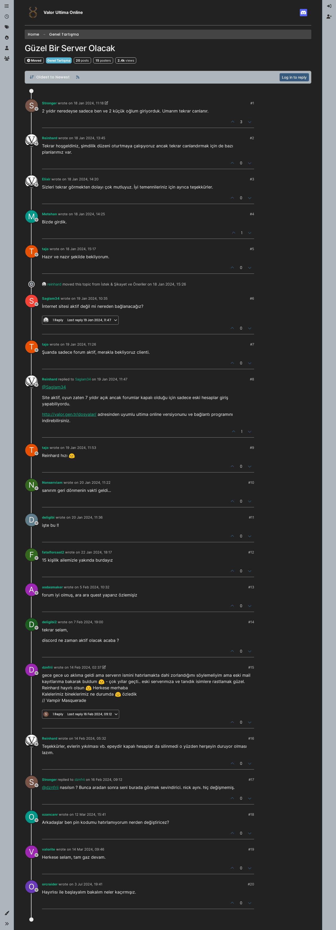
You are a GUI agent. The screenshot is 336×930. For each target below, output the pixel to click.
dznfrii (47, 667)
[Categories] (7, 6)
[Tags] (7, 27)
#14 (251, 622)
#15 (251, 667)
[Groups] (7, 59)
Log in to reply (294, 77)
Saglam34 (51, 298)
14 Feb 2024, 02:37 (85, 667)
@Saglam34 (54, 387)
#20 (251, 884)
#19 (251, 849)
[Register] (329, 17)
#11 (251, 517)
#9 (252, 447)
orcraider (49, 884)
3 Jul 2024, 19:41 (88, 884)
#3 (252, 179)
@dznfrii (50, 787)
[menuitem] (329, 6)
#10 (251, 482)
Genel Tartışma (58, 60)
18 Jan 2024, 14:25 (89, 214)
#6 (252, 298)
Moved (34, 60)
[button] (7, 913)
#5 (252, 249)
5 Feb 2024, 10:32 (94, 587)
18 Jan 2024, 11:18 (89, 103)
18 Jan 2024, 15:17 (81, 249)
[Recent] (7, 17)
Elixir (46, 179)
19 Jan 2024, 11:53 (81, 447)
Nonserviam (52, 482)
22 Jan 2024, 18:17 (96, 552)
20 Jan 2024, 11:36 (87, 517)
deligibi (48, 517)
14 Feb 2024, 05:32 (90, 738)
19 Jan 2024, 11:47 (112, 379)
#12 (251, 552)
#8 (252, 379)
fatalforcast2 (53, 552)
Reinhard (49, 138)
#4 (252, 214)
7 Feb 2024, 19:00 (88, 622)
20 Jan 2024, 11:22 (95, 482)
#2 (252, 138)
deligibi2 (49, 622)
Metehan (49, 214)
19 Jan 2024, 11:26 (81, 344)
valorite (48, 849)
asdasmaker (52, 587)
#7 (252, 344)
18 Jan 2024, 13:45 (89, 138)
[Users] (7, 48)
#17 (251, 779)
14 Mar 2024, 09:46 (88, 849)
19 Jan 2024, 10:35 (92, 298)
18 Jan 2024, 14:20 (82, 179)
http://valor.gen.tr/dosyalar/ (69, 414)
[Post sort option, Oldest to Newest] (49, 77)
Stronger (49, 103)
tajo (45, 249)
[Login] (329, 6)
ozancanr (50, 814)
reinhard (54, 284)
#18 (251, 814)
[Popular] (7, 38)
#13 (251, 587)
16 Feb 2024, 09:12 (106, 779)
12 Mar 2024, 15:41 (90, 814)
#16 (251, 738)
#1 (252, 103)
